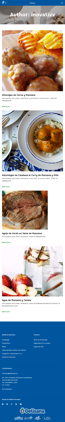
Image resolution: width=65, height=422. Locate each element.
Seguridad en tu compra (42, 343)
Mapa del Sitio (39, 347)
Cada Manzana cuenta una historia (14, 350)
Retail (4, 347)
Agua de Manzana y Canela (16, 300)
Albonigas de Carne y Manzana (18, 95)
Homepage (5, 340)
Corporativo (6, 343)
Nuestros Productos (8, 357)
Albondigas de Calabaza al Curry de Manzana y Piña (30, 175)
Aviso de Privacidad (40, 340)
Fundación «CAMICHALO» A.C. (12, 354)
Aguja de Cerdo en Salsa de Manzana (22, 233)
